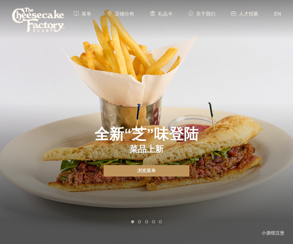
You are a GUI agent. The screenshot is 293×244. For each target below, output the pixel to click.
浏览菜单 (146, 170)
